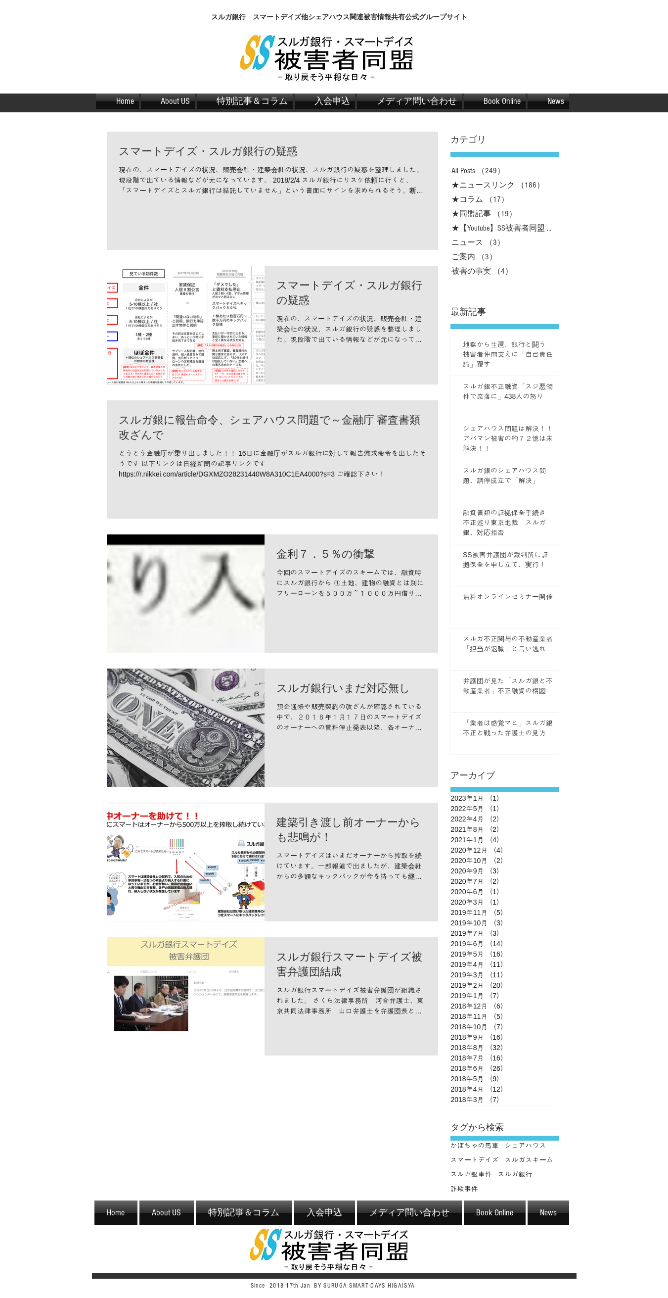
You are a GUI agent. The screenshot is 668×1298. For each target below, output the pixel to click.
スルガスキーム (529, 1160)
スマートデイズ (474, 1160)
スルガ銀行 (515, 1174)
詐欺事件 (464, 1189)
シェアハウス (525, 1146)
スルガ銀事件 (471, 1174)
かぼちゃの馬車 (474, 1146)
